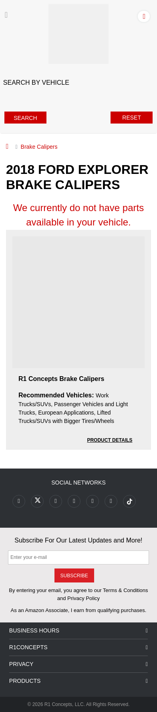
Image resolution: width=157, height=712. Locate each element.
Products (78, 681)
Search (25, 118)
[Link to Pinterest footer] (74, 501)
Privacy (78, 664)
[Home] (7, 146)
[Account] (145, 16)
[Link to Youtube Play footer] (55, 501)
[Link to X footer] (37, 501)
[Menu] (6, 15)
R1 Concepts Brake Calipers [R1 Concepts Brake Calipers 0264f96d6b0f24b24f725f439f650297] (61, 378)
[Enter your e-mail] (78, 557)
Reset (131, 117)
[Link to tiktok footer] (129, 501)
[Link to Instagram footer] (92, 501)
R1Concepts (78, 647)
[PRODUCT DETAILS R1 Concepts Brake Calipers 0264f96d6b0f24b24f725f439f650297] (109, 440)
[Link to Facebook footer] (18, 501)
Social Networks (78, 482)
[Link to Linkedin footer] (111, 501)
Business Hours (78, 630)
